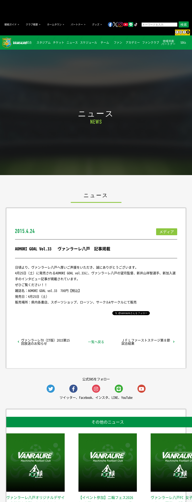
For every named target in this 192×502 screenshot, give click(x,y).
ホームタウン (54, 24)
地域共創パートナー (168, 42)
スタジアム (43, 42)
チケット (58, 42)
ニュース (72, 42)
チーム (105, 42)
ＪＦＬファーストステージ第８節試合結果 (145, 342)
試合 (29, 42)
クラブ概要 (32, 24)
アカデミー (133, 42)
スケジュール (88, 42)
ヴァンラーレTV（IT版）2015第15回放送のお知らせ (45, 342)
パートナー (77, 24)
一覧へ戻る (96, 341)
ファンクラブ (150, 42)
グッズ (95, 24)
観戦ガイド (10, 24)
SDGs (183, 42)
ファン (118, 42)
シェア (47, 312)
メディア (166, 231)
